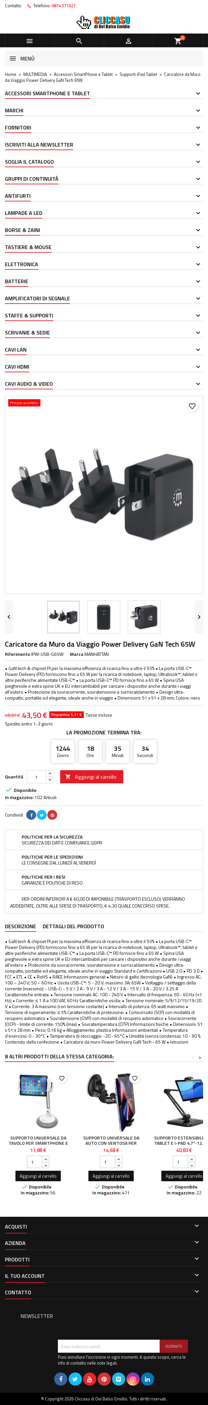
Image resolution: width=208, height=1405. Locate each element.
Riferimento (17, 654)
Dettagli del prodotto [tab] (73, 926)
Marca (76, 654)
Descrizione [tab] (20, 926)
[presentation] (108, 1323)
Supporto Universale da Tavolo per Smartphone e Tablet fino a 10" (38, 1143)
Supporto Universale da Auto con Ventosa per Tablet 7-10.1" (111, 1143)
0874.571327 (64, 5)
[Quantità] (36, 776)
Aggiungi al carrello (90, 777)
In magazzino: (19, 797)
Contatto (13, 5)
